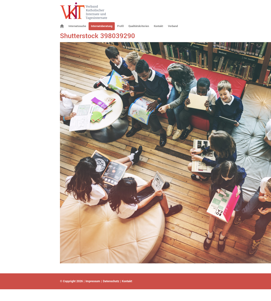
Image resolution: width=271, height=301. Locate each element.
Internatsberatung (101, 26)
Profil (120, 26)
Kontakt (158, 26)
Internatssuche (77, 26)
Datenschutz (111, 281)
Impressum (93, 281)
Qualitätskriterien (138, 26)
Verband (173, 26)
